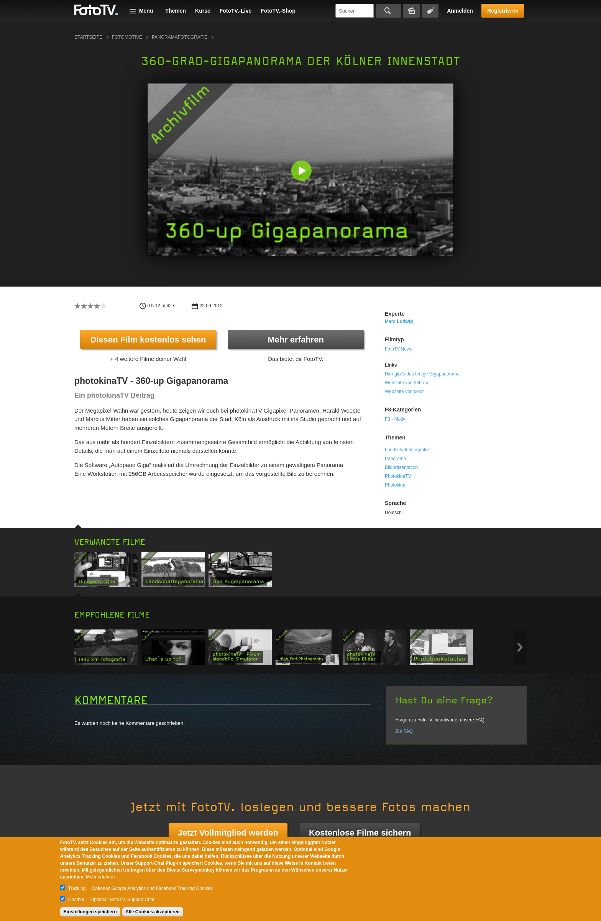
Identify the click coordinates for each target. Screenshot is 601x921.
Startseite (88, 37)
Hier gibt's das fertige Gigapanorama (422, 374)
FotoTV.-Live (236, 11)
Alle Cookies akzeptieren (153, 911)
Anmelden (460, 11)
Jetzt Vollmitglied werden (228, 832)
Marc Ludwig (399, 321)
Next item (520, 647)
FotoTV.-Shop (278, 11)
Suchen (388, 11)
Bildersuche (411, 11)
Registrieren (503, 11)
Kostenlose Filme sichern (360, 832)
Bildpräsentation (401, 467)
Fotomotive (127, 37)
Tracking (77, 888)
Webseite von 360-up (406, 382)
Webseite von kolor (404, 391)
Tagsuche (430, 11)
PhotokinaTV (398, 476)
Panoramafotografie (180, 37)
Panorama (395, 458)
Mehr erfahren (296, 339)
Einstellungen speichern (90, 911)
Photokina (395, 485)
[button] (302, 171)
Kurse (202, 11)
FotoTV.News (398, 349)
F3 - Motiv (395, 419)
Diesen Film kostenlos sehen (148, 339)
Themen (175, 11)
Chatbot (76, 899)
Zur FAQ (404, 731)
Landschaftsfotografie (407, 449)
